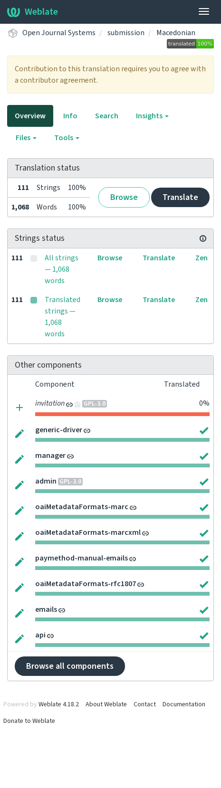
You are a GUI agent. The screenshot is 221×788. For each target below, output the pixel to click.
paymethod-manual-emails (81, 558)
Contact (145, 704)
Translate (180, 197)
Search (106, 116)
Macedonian (175, 33)
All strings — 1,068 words (61, 269)
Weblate (32, 12)
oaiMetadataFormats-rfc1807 (85, 584)
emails (46, 609)
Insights (152, 116)
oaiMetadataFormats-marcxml (88, 532)
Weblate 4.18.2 (58, 704)
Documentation (184, 704)
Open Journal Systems (59, 33)
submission (125, 33)
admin (46, 481)
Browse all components (70, 666)
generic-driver (58, 430)
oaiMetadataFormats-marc (81, 507)
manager (50, 455)
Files (26, 138)
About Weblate (106, 704)
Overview (30, 116)
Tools (66, 138)
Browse (124, 197)
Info (70, 116)
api (40, 635)
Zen (201, 258)
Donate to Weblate (29, 721)
